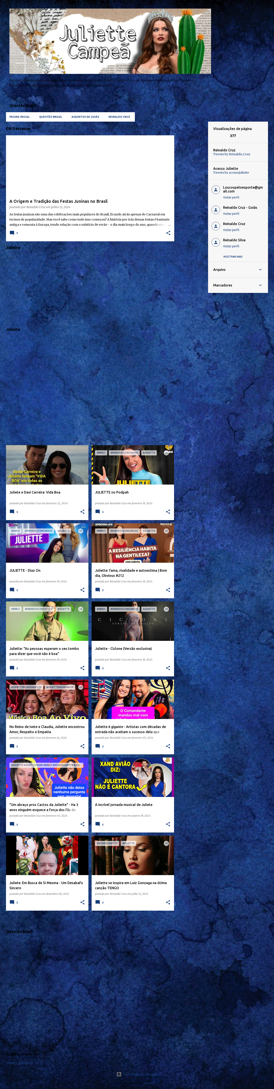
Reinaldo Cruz (119, 116)
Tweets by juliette (19, 1063)
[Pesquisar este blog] (245, 14)
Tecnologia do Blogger (137, 1074)
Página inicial (19, 116)
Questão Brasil (50, 116)
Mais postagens (90, 923)
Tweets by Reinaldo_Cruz (231, 154)
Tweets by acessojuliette (231, 173)
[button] (168, 233)
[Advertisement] (191, 186)
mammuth (149, 1083)
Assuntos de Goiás (85, 116)
